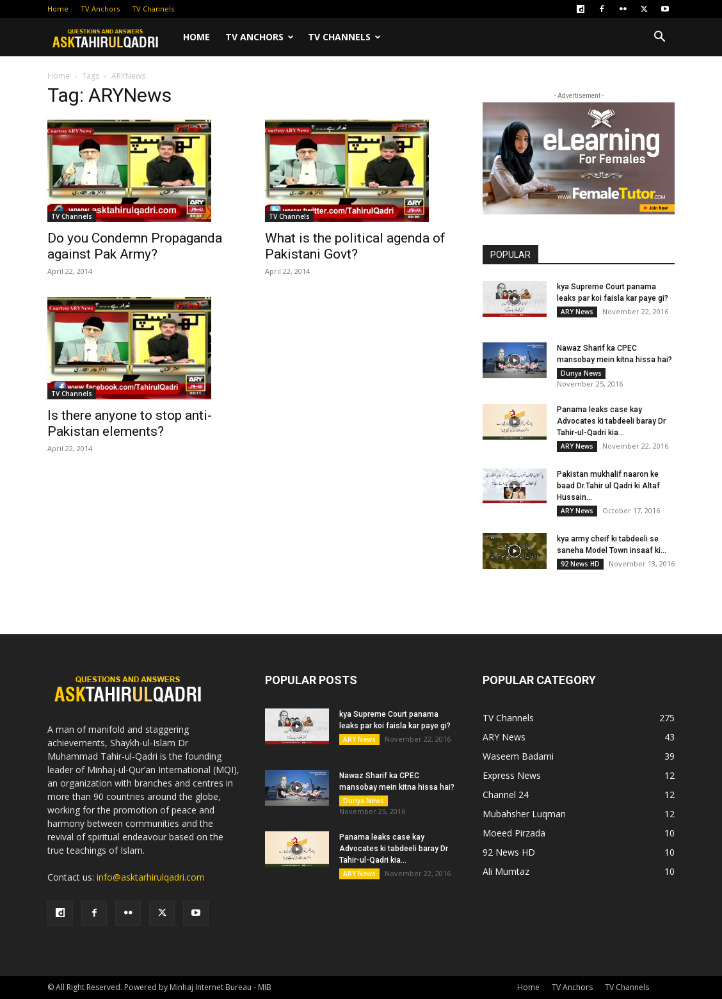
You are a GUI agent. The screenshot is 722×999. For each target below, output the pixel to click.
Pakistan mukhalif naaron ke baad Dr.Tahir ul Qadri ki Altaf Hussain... (608, 486)
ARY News (577, 311)
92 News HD (580, 563)
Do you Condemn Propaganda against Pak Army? (134, 246)
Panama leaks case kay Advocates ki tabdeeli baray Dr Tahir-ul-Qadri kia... (611, 421)
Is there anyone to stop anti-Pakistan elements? (129, 423)
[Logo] (111, 37)
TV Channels (153, 8)
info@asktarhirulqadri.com (151, 877)
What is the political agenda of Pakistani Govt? (355, 246)
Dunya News (581, 373)
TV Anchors (100, 8)
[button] (659, 38)
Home (57, 8)
